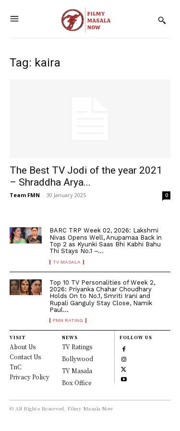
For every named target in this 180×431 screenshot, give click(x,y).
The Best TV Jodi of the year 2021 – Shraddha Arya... (86, 176)
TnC (16, 367)
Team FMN (25, 195)
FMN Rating (68, 320)
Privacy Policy (29, 377)
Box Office (76, 382)
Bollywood (77, 358)
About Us (23, 347)
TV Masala (67, 262)
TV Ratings (77, 347)
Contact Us (25, 357)
